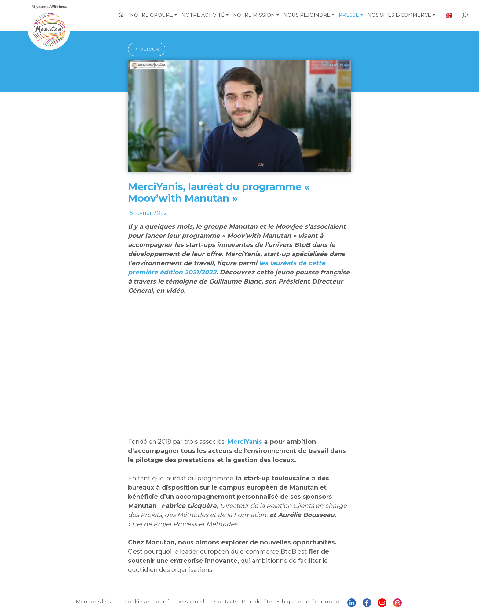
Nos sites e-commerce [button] (399, 15)
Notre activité (203, 15)
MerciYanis (244, 441)
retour (146, 49)
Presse (349, 15)
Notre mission (254, 15)
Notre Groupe (151, 15)
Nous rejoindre (306, 15)
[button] (175, 15)
